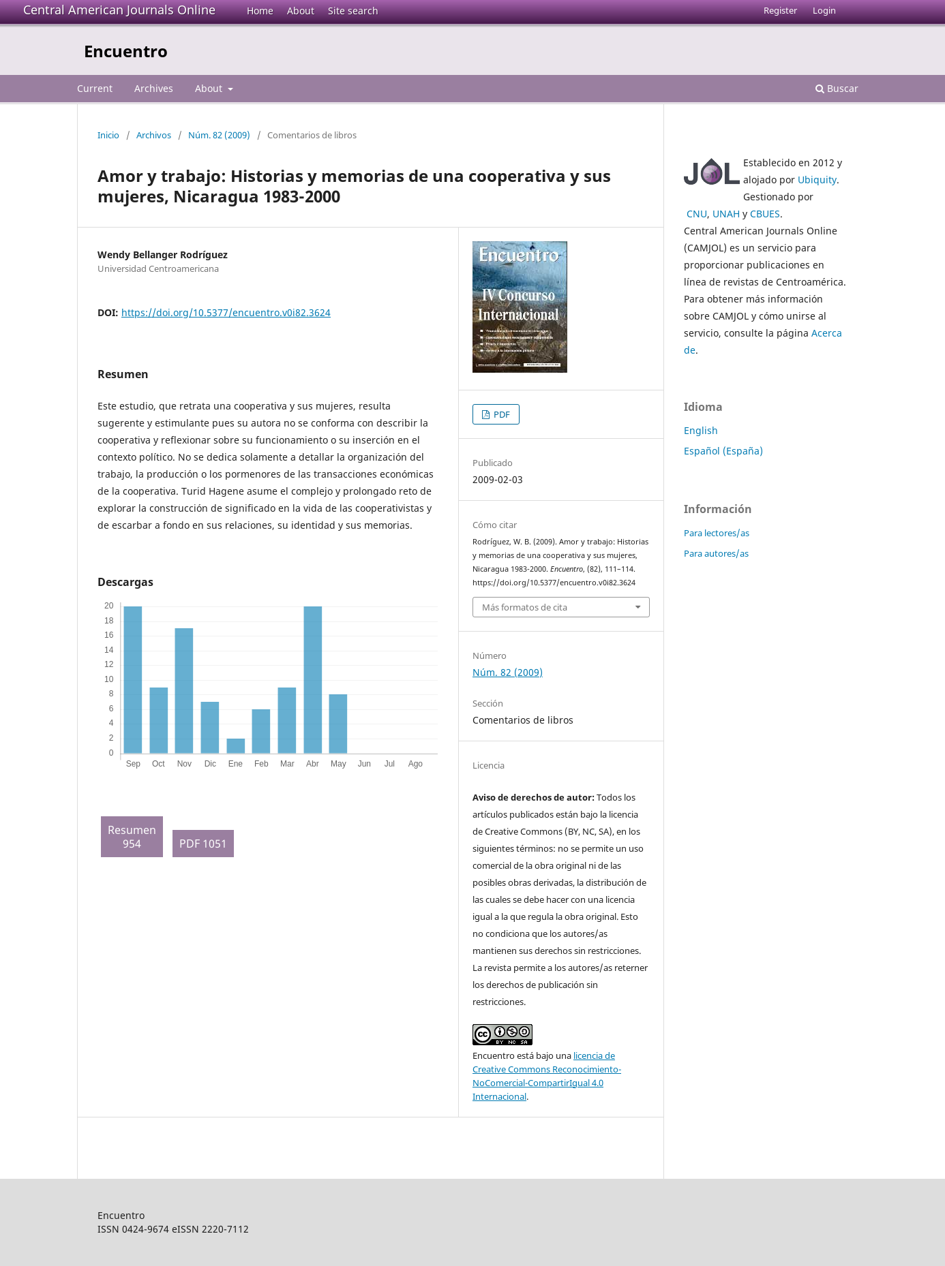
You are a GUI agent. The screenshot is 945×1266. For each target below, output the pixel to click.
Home (260, 10)
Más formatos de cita (524, 607)
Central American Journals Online (119, 9)
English (701, 430)
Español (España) (723, 450)
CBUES (765, 213)
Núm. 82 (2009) (219, 135)
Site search (353, 10)
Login (824, 10)
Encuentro (126, 51)
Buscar (836, 88)
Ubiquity (817, 179)
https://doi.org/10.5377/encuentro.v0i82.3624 (226, 312)
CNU (697, 213)
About (300, 10)
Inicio (108, 135)
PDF (501, 414)
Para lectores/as (716, 533)
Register (780, 10)
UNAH (726, 213)
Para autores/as (716, 553)
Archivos (153, 135)
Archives (153, 88)
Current (94, 88)
